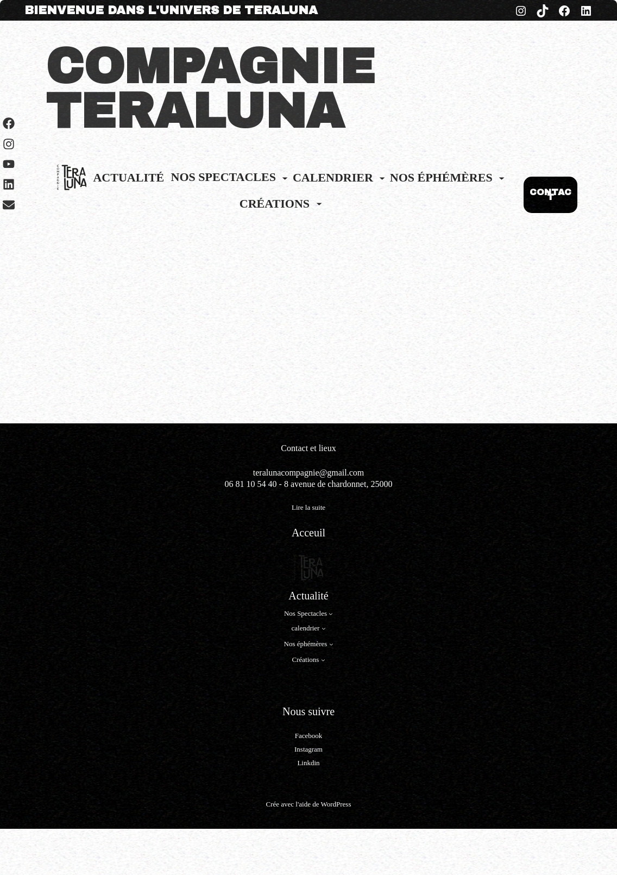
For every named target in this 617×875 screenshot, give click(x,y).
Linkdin (308, 763)
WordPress (335, 804)
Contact (295, 448)
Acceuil (308, 533)
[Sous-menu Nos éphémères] (501, 177)
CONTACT (550, 195)
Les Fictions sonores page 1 (96, 378)
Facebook (309, 736)
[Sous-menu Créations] (319, 203)
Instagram (308, 749)
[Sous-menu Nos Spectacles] (284, 177)
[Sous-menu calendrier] (382, 177)
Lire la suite (308, 507)
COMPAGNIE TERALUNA (210, 89)
